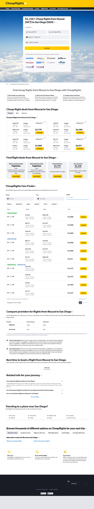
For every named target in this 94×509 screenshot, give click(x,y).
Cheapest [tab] (10, 111)
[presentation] (54, 22)
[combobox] (29, 27)
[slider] (89, 198)
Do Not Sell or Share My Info (41, 488)
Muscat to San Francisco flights (42, 439)
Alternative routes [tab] (12, 431)
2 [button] (83, 301)
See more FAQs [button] (35, 395)
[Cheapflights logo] (15, 3)
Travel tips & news (62, 9)
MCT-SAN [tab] (47, 366)
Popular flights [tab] (65, 431)
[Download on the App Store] (50, 492)
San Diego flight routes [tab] (79, 431)
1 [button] (80, 301)
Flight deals (44, 9)
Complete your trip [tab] (25, 431)
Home (7, 9)
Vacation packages (27, 9)
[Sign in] (70, 9)
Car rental (53, 9)
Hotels (37, 9)
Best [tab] (17, 111)
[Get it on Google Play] (43, 492)
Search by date (15, 9)
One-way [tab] (24, 111)
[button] (35, 37)
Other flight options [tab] (53, 431)
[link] (16, 175)
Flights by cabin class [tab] (39, 431)
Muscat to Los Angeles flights (14, 439)
